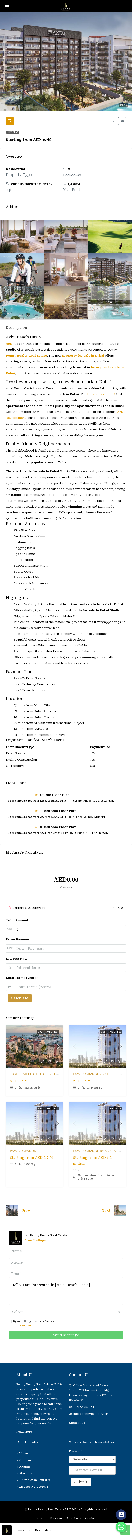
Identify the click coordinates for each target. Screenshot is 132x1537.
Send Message (66, 1336)
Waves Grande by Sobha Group (100, 1152)
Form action (78, 1452)
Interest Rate (17, 960)
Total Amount (17, 922)
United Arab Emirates (35, 1481)
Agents (24, 1468)
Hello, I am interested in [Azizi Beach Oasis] (66, 1294)
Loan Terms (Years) (22, 979)
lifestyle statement (101, 395)
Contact (91, 1519)
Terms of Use (22, 1327)
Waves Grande (23, 1152)
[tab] (10, 122)
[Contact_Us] (121, 1514)
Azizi (10, 345)
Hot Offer (51, 1033)
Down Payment (18, 941)
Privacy (40, 1519)
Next (106, 1212)
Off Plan (12, 134)
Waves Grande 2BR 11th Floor (100, 1075)
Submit (80, 1483)
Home (23, 1455)
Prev (25, 1212)
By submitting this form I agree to (66, 1325)
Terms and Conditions (65, 1519)
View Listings (35, 1242)
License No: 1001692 (33, 1488)
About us (25, 1475)
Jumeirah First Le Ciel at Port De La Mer (46, 1075)
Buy (40, 1033)
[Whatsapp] (121, 1527)
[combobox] (66, 1313)
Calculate (19, 1000)
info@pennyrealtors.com (91, 1415)
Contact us (77, 1424)
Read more (24, 1433)
